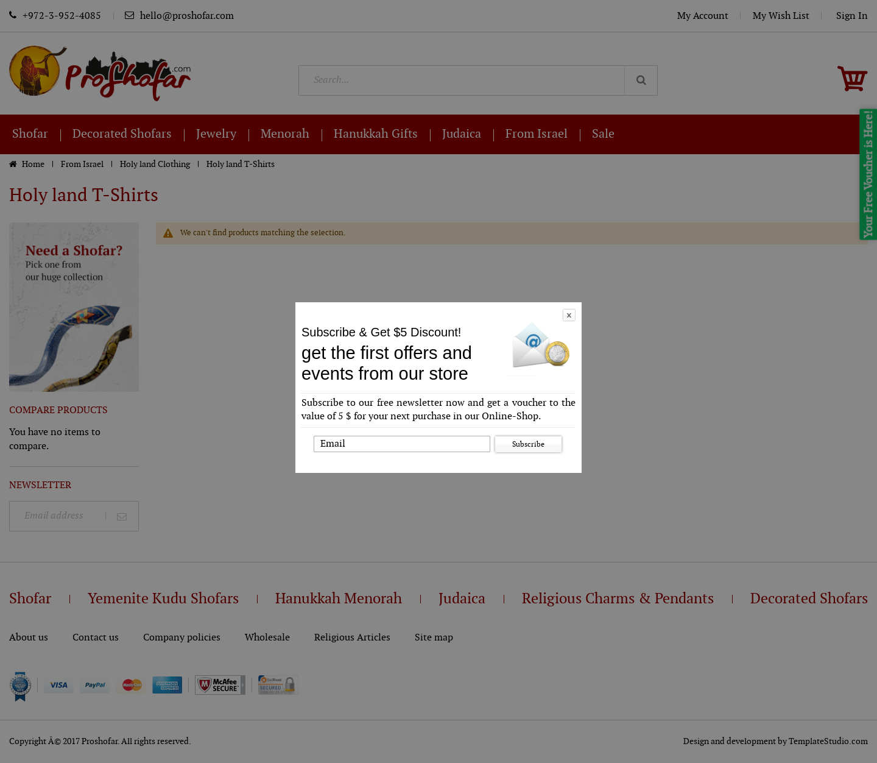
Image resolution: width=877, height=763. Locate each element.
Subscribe (528, 444)
